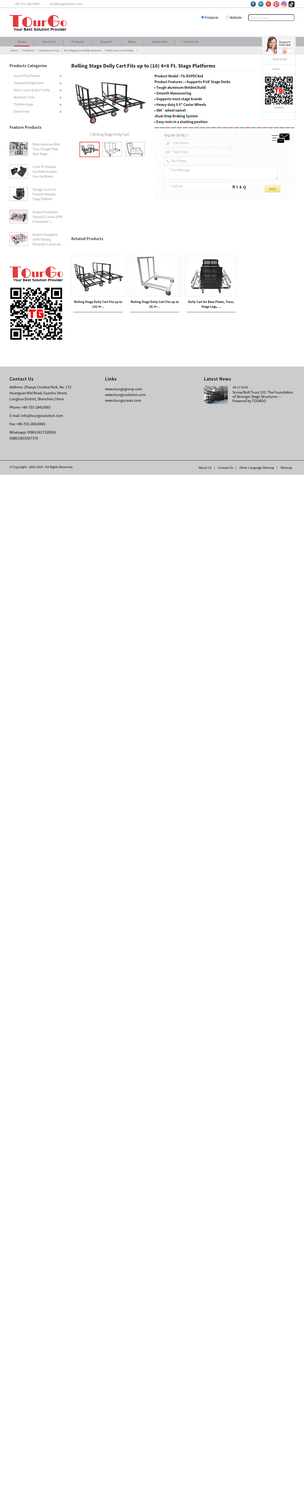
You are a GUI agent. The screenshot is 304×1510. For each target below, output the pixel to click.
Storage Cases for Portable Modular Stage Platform (44, 194)
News (132, 42)
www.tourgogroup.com (123, 1424)
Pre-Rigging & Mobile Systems (82, 50)
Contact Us (191, 42)
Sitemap (286, 1503)
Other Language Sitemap (256, 1503)
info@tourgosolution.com (42, 1450)
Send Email (279, 59)
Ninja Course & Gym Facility (32, 90)
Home (22, 42)
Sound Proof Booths (27, 76)
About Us (48, 42)
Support (106, 42)
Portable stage (23, 104)
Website (236, 17)
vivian (276, 69)
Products (211, 17)
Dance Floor (21, 111)
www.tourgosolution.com (125, 1429)
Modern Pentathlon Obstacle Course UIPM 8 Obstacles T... (47, 217)
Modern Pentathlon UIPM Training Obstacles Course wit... (48, 239)
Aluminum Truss (49, 50)
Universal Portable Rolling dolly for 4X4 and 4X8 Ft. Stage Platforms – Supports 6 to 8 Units (144, 1288)
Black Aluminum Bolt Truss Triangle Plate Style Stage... (46, 149)
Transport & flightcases (29, 83)
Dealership (159, 42)
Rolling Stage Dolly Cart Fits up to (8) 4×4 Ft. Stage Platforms (129, 1282)
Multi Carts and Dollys (119, 50)
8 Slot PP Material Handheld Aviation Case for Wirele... (45, 171)
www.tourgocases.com (123, 1435)
